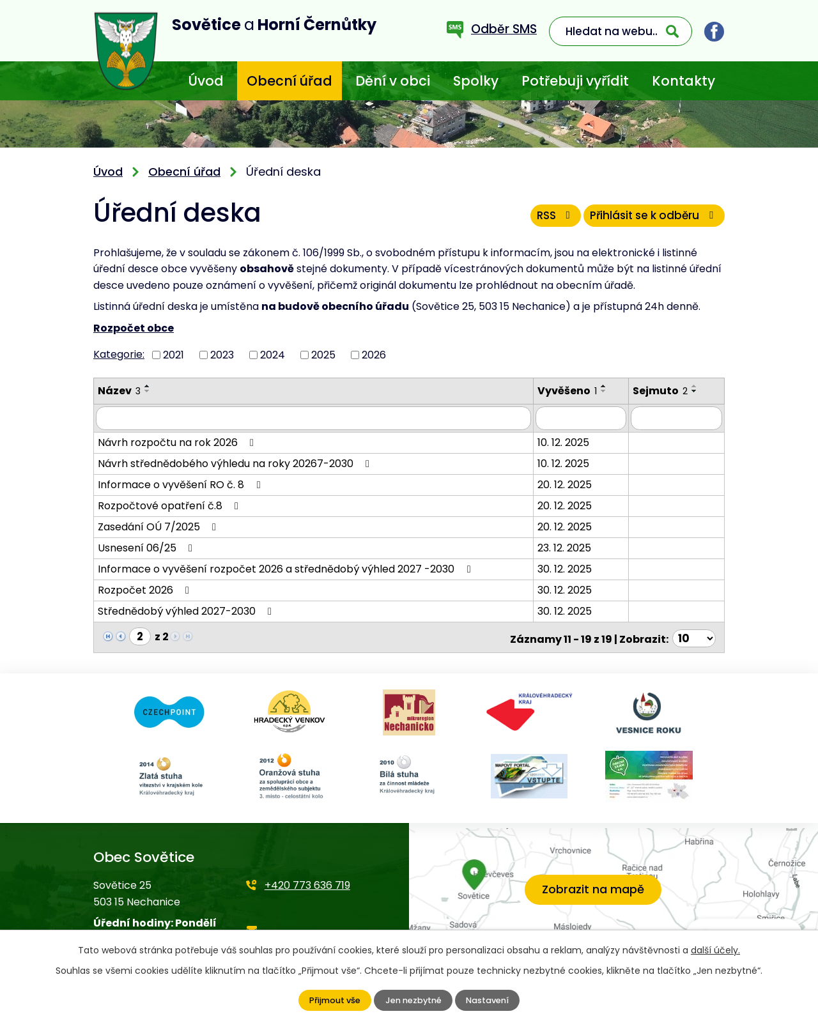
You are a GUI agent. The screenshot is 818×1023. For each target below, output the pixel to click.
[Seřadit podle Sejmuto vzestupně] (700, 385)
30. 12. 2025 (569, 567)
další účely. (715, 950)
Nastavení (490, 1000)
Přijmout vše (331, 1000)
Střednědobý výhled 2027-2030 (187, 609)
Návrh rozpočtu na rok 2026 (178, 440)
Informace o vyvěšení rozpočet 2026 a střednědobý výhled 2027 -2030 (286, 567)
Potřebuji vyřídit (575, 81)
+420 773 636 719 (307, 880)
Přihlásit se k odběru (650, 219)
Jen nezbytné (413, 1000)
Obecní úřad (289, 81)
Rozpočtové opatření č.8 (170, 503)
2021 (173, 354)
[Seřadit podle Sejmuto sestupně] (700, 391)
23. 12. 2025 (569, 546)
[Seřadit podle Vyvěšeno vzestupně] (608, 385)
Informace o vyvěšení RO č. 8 (181, 482)
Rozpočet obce (133, 328)
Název (119, 390)
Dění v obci (392, 81)
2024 (272, 354)
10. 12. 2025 (568, 440)
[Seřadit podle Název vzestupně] (148, 385)
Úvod (206, 81)
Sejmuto (665, 390)
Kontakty (683, 81)
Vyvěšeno (571, 390)
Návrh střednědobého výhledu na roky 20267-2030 (236, 461)
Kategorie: (118, 354)
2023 (222, 354)
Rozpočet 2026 (146, 588)
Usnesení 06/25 (147, 546)
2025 (323, 354)
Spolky (475, 81)
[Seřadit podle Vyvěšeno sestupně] (608, 391)
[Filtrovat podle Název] (316, 417)
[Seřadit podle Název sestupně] (148, 391)
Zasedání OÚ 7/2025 (159, 525)
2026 (374, 354)
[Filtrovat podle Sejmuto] (679, 417)
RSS (541, 219)
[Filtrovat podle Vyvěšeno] (585, 417)
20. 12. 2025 (569, 482)
